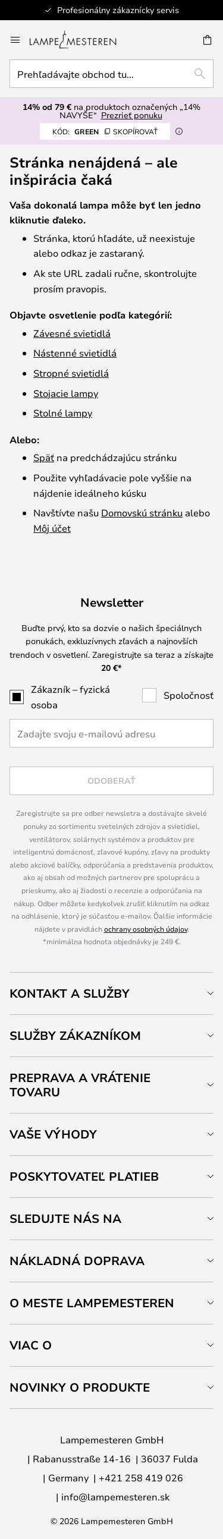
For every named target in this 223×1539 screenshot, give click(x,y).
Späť (43, 457)
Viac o (31, 1345)
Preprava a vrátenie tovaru (80, 1085)
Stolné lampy (62, 412)
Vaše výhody (53, 1134)
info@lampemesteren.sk (115, 1496)
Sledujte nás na (65, 1218)
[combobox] (111, 73)
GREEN (105, 131)
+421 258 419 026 (141, 1477)
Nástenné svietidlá (75, 352)
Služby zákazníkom (75, 1035)
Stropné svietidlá (71, 373)
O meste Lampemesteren (92, 1303)
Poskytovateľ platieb (84, 1176)
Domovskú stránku (142, 512)
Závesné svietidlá (72, 333)
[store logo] (80, 39)
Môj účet (52, 528)
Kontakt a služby (70, 993)
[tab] (111, 993)
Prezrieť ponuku (131, 115)
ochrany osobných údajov (145, 929)
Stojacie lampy (65, 393)
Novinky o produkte (80, 1387)
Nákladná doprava (77, 1261)
